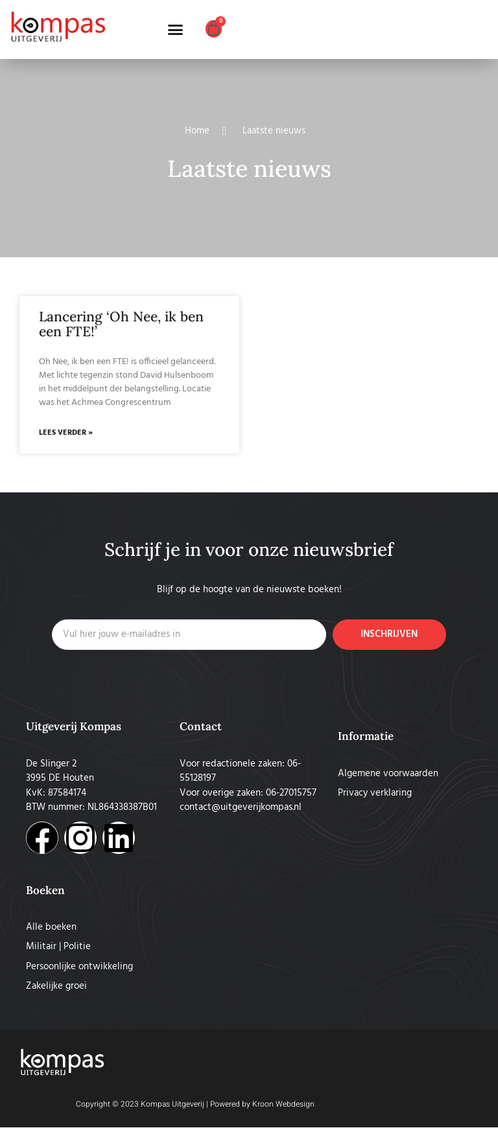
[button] (175, 29)
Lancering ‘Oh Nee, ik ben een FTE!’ (121, 324)
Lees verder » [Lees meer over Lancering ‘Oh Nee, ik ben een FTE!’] (66, 433)
